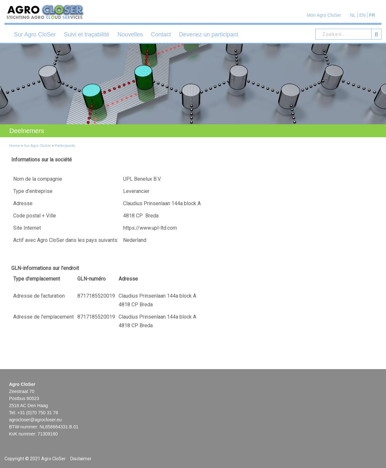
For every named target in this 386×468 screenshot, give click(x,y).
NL (353, 15)
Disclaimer (81, 458)
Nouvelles (130, 34)
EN (362, 15)
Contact (161, 34)
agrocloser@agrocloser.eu (35, 419)
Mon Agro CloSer (324, 15)
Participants (65, 146)
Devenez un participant (208, 34)
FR (372, 15)
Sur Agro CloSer (35, 34)
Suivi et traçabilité (86, 34)
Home (14, 146)
